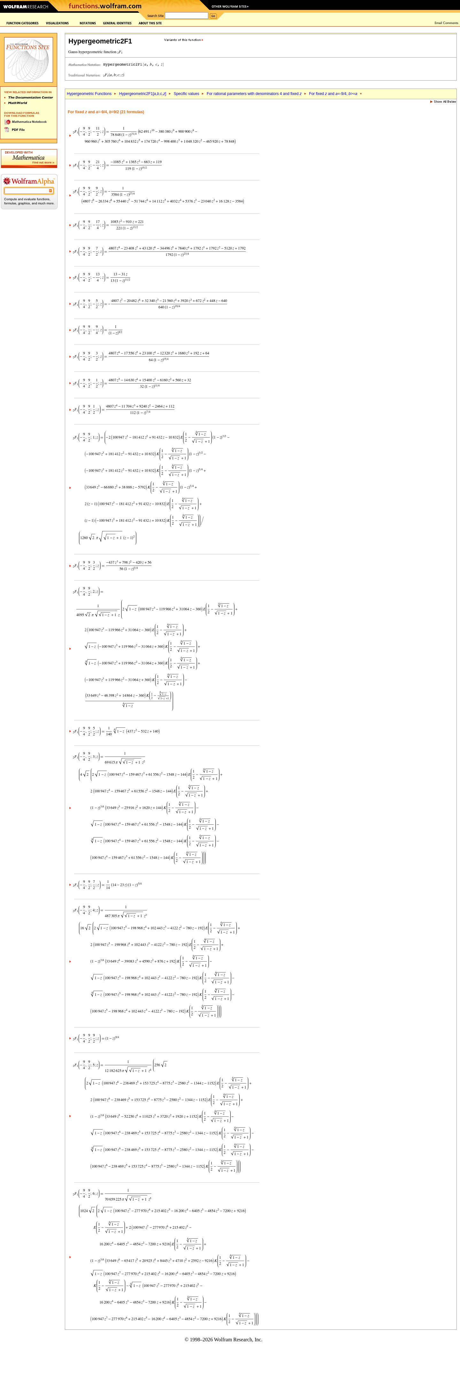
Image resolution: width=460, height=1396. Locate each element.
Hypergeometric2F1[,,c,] (142, 93)
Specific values (186, 93)
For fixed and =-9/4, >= (333, 93)
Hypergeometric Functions (89, 93)
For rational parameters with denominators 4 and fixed (254, 93)
